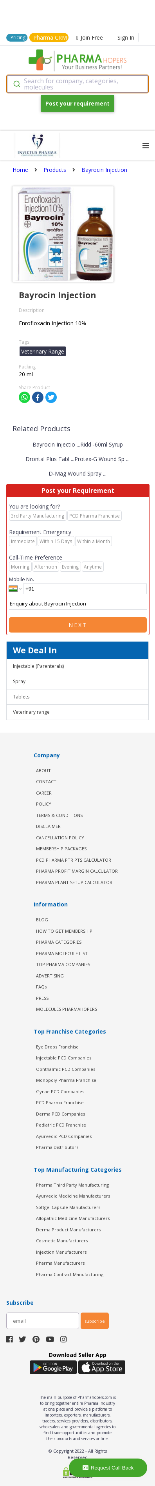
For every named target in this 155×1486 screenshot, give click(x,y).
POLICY (43, 804)
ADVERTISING (50, 976)
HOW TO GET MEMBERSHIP (64, 931)
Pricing (18, 37)
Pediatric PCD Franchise (61, 1125)
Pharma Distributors (57, 1147)
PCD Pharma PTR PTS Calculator (73, 860)
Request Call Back (108, 1468)
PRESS (42, 998)
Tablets (21, 696)
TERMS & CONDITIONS (59, 815)
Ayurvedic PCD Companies (64, 1136)
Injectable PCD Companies (63, 1058)
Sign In (125, 37)
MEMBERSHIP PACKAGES (61, 848)
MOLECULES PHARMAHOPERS (66, 1009)
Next (77, 625)
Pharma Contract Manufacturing (69, 1274)
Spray (19, 681)
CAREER (44, 793)
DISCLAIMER (48, 826)
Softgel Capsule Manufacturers (68, 1207)
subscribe (95, 1321)
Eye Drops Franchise (57, 1047)
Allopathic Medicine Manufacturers (73, 1218)
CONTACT (46, 781)
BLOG (42, 920)
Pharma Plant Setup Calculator (74, 882)
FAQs (41, 987)
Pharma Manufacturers (60, 1263)
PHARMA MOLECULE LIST (62, 953)
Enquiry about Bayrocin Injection (78, 604)
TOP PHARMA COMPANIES (63, 964)
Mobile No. (21, 579)
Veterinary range (31, 712)
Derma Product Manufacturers (68, 1230)
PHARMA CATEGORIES (58, 942)
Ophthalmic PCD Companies (65, 1069)
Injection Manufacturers (61, 1252)
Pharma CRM (50, 37)
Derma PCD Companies (60, 1114)
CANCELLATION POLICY (60, 838)
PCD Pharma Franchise (60, 1102)
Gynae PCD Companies (60, 1091)
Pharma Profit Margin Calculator (77, 871)
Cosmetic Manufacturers (62, 1240)
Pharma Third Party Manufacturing (72, 1185)
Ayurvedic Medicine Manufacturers (73, 1196)
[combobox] (77, 84)
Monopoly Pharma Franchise (66, 1080)
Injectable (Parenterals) (38, 666)
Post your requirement (77, 103)
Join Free (89, 37)
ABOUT (43, 770)
